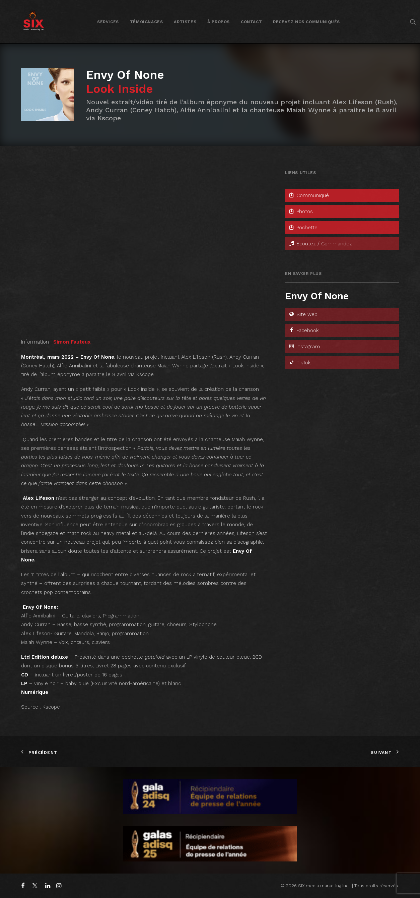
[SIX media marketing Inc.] (33, 21)
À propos (218, 21)
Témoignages (146, 21)
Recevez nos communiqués (306, 21)
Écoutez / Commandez (320, 244)
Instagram (304, 347)
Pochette (303, 228)
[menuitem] (108, 21)
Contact (251, 21)
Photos (300, 211)
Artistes (185, 21)
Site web (303, 314)
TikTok (299, 363)
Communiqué (308, 195)
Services (108, 21)
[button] (413, 21)
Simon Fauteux (72, 342)
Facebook (303, 330)
